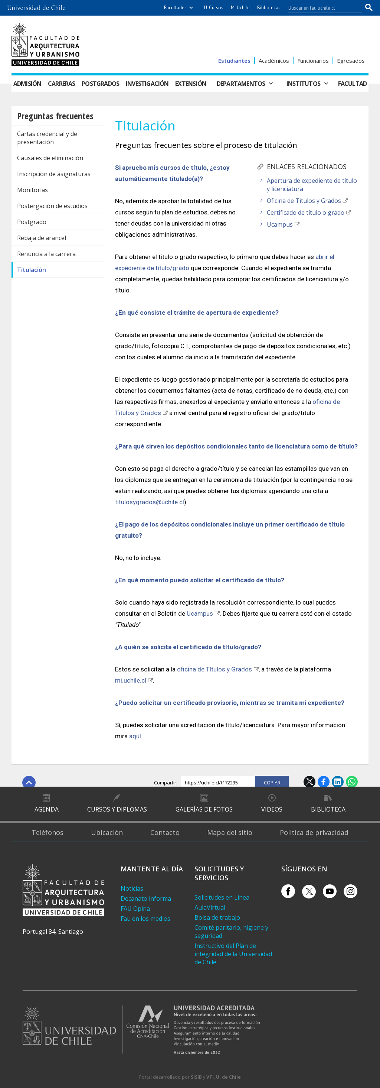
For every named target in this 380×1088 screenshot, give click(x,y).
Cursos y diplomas (117, 809)
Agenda (47, 809)
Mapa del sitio (229, 832)
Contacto (165, 832)
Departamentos (241, 84)
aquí (135, 736)
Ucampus (280, 224)
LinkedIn (337, 781)
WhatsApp (352, 782)
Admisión (27, 84)
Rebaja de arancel (41, 238)
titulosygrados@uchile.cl (149, 502)
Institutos (303, 84)
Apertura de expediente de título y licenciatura (312, 185)
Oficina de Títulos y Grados (304, 201)
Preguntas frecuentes (55, 116)
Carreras (61, 84)
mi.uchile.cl (130, 680)
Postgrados (100, 84)
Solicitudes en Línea (221, 897)
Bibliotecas (269, 7)
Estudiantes (234, 60)
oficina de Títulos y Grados (214, 669)
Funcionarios (313, 60)
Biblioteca (328, 809)
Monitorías (32, 190)
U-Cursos (213, 7)
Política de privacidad (314, 832)
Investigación (147, 84)
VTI (210, 1077)
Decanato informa (146, 898)
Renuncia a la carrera (46, 254)
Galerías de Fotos (204, 809)
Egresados (351, 60)
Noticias (132, 888)
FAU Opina (135, 908)
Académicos (274, 60)
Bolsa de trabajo (217, 917)
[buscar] (320, 8)
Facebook (323, 782)
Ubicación (107, 832)
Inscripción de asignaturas (54, 174)
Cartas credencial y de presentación (47, 138)
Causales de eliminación (50, 158)
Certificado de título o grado (305, 212)
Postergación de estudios (52, 206)
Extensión (190, 84)
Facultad (352, 84)
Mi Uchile (240, 7)
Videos (271, 809)
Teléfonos (47, 832)
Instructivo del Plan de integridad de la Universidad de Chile (233, 954)
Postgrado (31, 222)
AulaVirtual (209, 907)
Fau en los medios (145, 918)
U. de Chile (228, 1077)
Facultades (175, 7)
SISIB (196, 1077)
